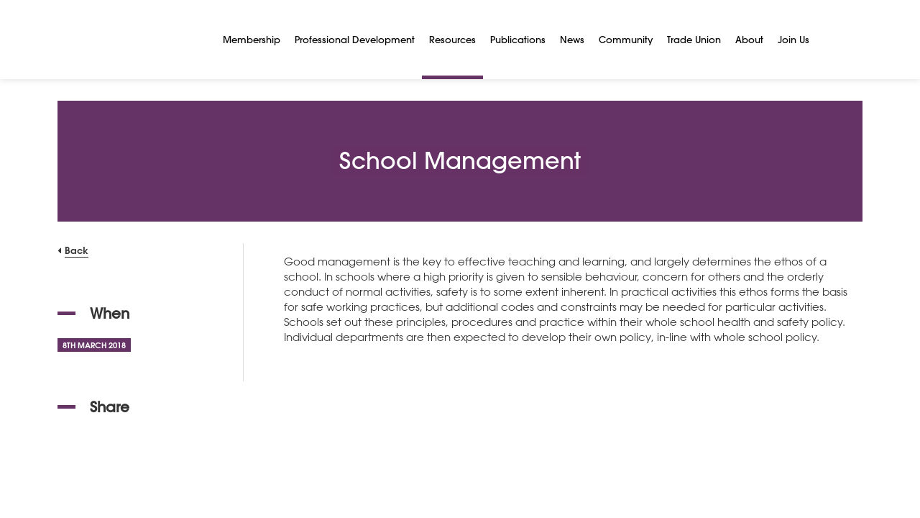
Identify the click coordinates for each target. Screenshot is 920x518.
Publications (518, 39)
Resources (452, 39)
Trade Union (694, 39)
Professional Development (355, 39)
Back (76, 250)
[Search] (834, 39)
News (572, 39)
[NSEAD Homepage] (129, 39)
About (749, 39)
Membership (251, 39)
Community (626, 39)
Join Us (793, 39)
